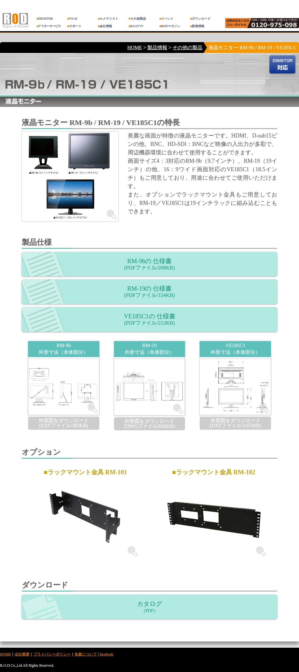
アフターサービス (48, 26)
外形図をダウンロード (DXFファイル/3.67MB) (235, 423)
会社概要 (22, 654)
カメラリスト (108, 18)
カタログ (149, 606)
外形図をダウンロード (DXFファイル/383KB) (63, 423)
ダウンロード (200, 18)
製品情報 (157, 47)
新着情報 (197, 26)
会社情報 (105, 26)
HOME (134, 47)
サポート (74, 26)
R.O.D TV (136, 26)
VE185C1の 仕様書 (149, 319)
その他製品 (137, 18)
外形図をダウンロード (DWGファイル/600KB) (149, 423)
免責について (85, 654)
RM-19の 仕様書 (149, 291)
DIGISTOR (44, 18)
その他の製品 (187, 47)
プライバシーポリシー (52, 654)
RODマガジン (169, 26)
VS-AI (72, 18)
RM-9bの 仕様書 (149, 264)
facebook (106, 654)
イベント (166, 18)
